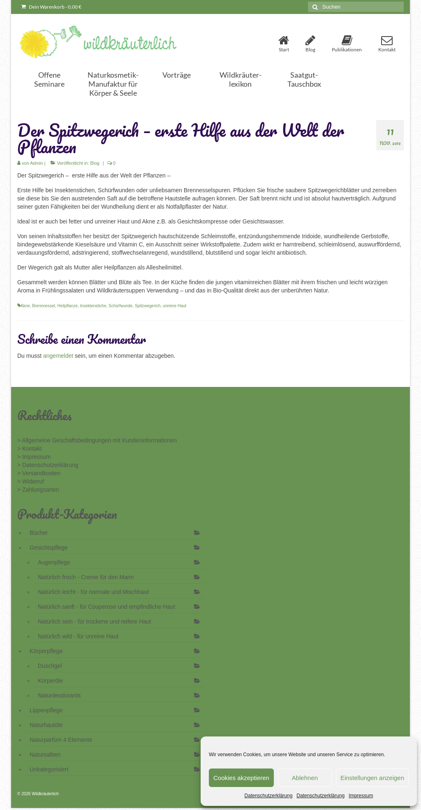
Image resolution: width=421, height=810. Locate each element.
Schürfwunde (120, 306)
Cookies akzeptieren (241, 777)
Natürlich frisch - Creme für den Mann (86, 577)
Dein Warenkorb (51, 7)
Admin (36, 163)
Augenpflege (54, 562)
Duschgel (50, 666)
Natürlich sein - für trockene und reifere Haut (94, 621)
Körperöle (50, 680)
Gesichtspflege (49, 547)
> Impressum (34, 456)
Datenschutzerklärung (269, 795)
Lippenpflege (46, 710)
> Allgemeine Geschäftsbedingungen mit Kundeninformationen (97, 440)
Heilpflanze (68, 306)
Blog (94, 163)
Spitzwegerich (147, 306)
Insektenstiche (93, 306)
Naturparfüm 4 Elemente (61, 739)
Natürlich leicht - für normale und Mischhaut (93, 592)
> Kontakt (29, 448)
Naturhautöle (46, 725)
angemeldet (58, 355)
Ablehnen (305, 777)
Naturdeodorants (59, 695)
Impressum (361, 795)
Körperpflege (46, 651)
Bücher (39, 532)
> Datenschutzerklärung (47, 465)
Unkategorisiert (49, 769)
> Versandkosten (38, 473)
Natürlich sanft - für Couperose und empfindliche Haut (106, 606)
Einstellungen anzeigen (372, 777)
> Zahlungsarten (38, 489)
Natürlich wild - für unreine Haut (78, 636)
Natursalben (45, 754)
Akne (25, 306)
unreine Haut (174, 306)
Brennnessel (43, 306)
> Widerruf (30, 481)
